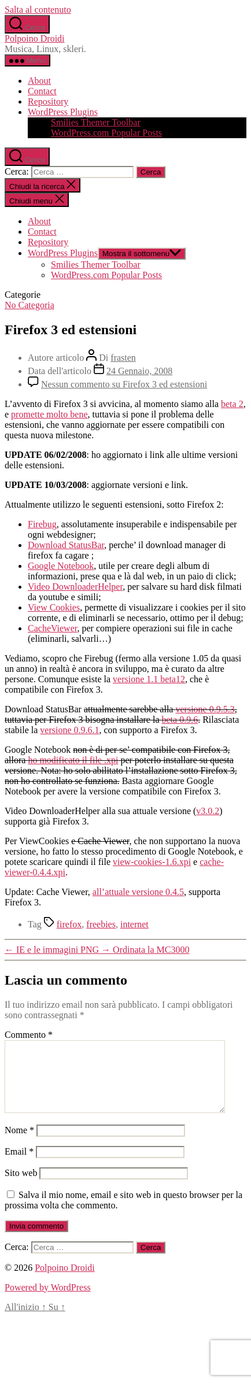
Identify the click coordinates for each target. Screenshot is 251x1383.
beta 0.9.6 (179, 719)
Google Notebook (61, 566)
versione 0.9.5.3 (204, 709)
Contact (42, 91)
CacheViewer (52, 628)
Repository (48, 101)
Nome (19, 1144)
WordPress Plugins (63, 112)
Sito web (21, 1187)
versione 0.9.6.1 (69, 730)
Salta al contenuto (38, 9)
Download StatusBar (66, 545)
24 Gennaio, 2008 (139, 371)
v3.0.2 (207, 811)
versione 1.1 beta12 (149, 679)
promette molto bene (49, 414)
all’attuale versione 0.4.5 (138, 892)
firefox (69, 924)
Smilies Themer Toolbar (96, 122)
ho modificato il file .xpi (73, 760)
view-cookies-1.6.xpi (152, 862)
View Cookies (54, 607)
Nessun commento (124, 384)
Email (19, 1165)
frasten (123, 358)
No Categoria (29, 305)
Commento (29, 1035)
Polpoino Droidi (35, 38)
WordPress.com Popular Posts (106, 133)
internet (134, 924)
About (39, 81)
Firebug (42, 524)
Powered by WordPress (48, 1301)
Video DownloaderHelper (75, 586)
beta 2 (232, 404)
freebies (101, 924)
